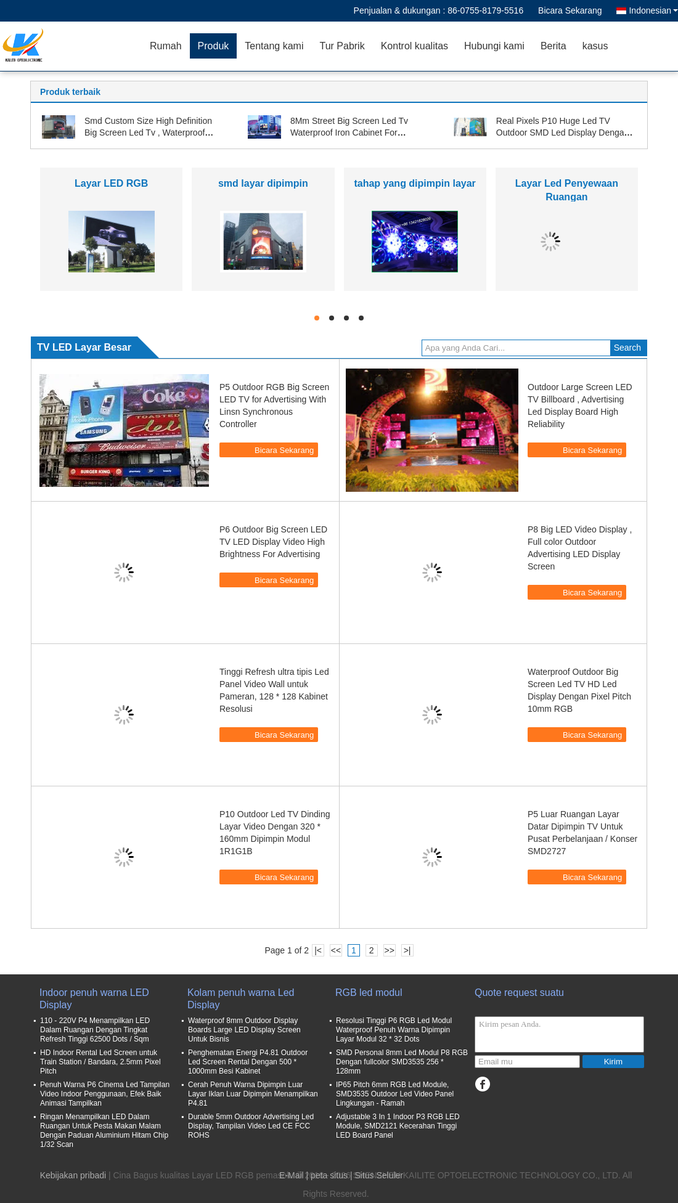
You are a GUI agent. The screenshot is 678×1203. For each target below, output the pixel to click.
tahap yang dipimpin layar (414, 183)
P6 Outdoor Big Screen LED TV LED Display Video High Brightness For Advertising (273, 541)
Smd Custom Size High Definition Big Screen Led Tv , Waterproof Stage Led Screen (148, 132)
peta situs (329, 1175)
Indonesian (653, 10)
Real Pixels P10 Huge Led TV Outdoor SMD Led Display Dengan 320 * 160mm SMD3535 (562, 132)
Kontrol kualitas (414, 46)
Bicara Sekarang (570, 10)
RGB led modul (368, 992)
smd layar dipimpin (263, 183)
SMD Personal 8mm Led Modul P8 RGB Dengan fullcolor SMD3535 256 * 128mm (402, 1061)
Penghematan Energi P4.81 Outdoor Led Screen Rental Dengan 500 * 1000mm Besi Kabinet (248, 1061)
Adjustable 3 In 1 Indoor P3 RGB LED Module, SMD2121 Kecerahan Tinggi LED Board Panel (398, 1126)
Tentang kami (274, 46)
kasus (595, 46)
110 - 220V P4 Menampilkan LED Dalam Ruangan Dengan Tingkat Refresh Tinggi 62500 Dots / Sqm (95, 1029)
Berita (553, 46)
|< (318, 950)
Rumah (166, 46)
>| (407, 950)
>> (389, 950)
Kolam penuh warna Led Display (240, 998)
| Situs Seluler (376, 1175)
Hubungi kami (494, 46)
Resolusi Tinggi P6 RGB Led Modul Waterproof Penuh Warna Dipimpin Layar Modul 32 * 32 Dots (394, 1029)
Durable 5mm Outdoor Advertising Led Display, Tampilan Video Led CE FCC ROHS (251, 1126)
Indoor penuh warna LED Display (94, 998)
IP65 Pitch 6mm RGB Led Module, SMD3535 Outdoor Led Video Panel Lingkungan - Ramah (395, 1093)
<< (336, 950)
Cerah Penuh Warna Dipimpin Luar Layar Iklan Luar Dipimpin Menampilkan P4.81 (253, 1093)
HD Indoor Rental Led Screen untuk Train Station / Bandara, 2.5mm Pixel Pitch (100, 1061)
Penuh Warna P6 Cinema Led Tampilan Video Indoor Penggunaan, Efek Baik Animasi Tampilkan (105, 1093)
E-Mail (291, 1175)
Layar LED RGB (111, 183)
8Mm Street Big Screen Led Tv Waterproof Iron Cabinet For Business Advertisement (349, 132)
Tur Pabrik (341, 46)
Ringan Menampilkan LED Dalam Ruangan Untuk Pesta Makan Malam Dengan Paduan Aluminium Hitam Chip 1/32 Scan (104, 1130)
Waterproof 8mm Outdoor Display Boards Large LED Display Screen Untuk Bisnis (244, 1029)
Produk (213, 46)
